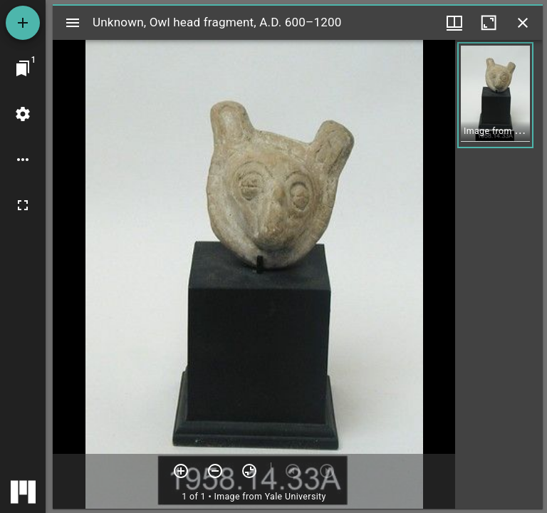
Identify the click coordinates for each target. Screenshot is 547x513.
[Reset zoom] (249, 471)
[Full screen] (23, 205)
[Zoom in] (181, 471)
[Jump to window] (23, 68)
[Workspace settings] (23, 114)
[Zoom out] (215, 471)
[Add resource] (23, 23)
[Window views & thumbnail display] (454, 23)
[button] (495, 95)
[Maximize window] (489, 23)
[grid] (499, 274)
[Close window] (523, 23)
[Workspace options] (23, 159)
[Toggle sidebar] (73, 23)
